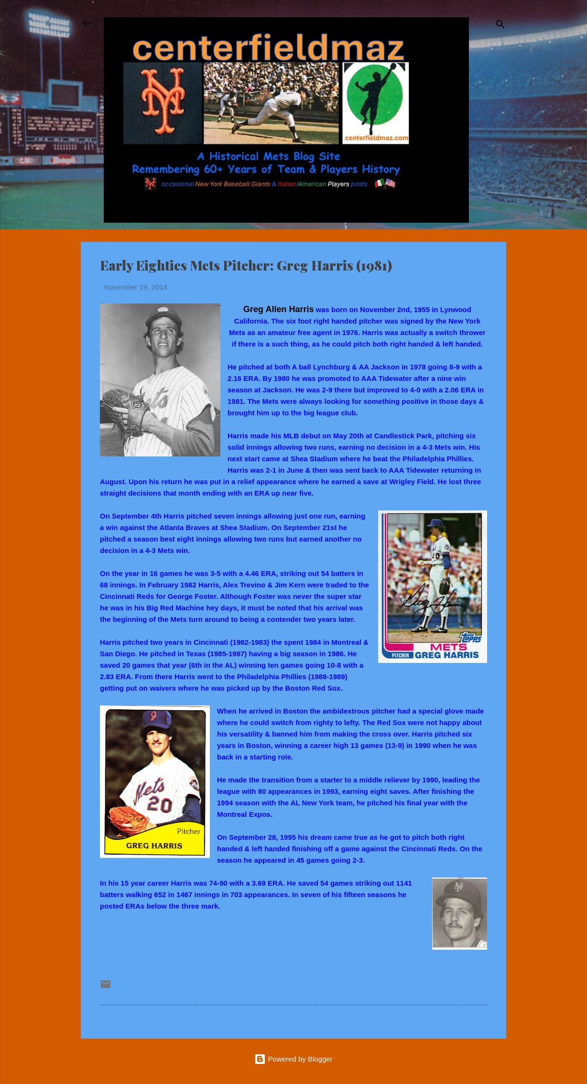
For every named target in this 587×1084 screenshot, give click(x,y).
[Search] (500, 26)
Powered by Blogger (293, 1059)
